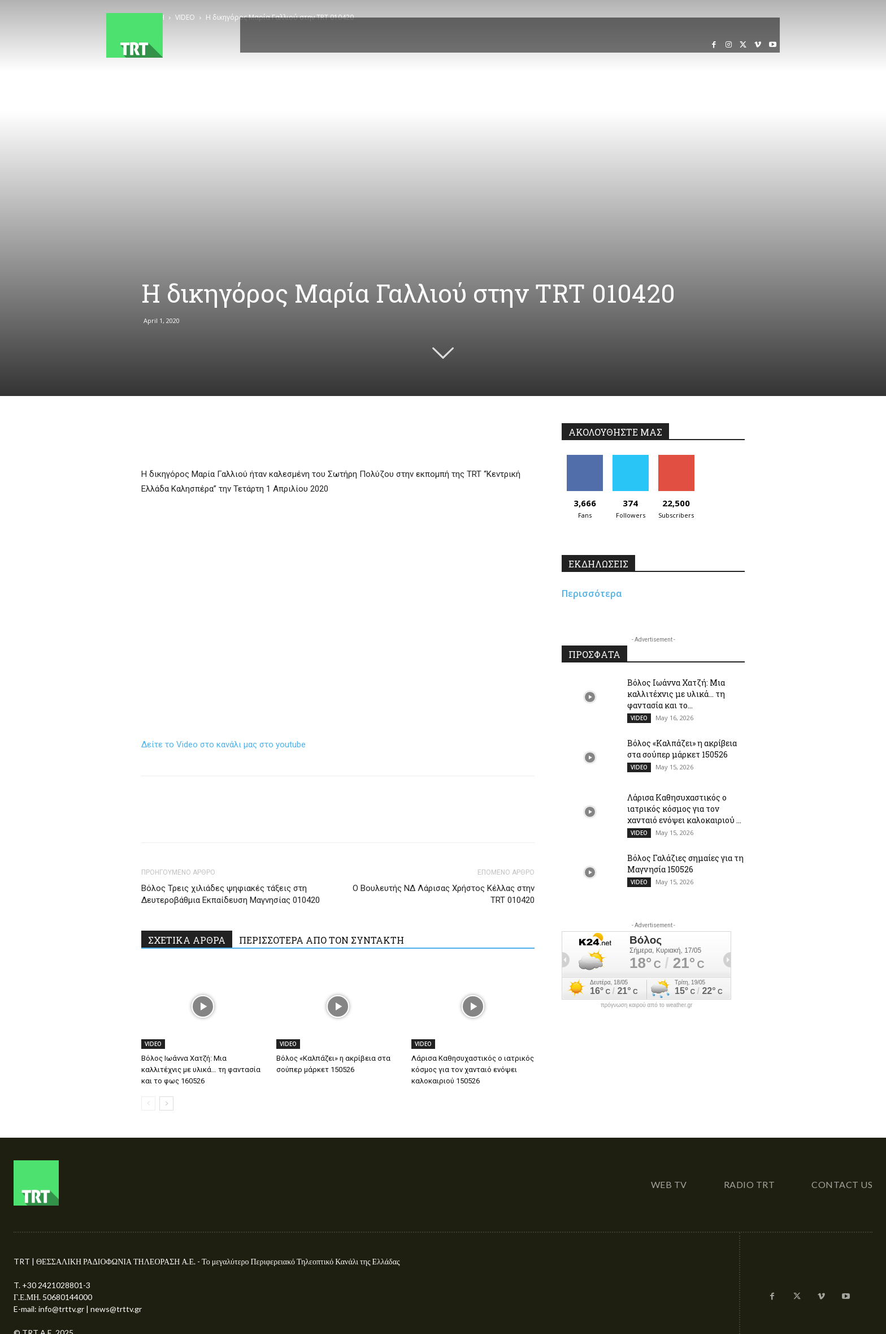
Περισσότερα (592, 593)
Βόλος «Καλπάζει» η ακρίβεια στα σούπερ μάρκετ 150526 (682, 749)
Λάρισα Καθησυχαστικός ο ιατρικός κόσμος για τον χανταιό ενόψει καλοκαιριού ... (684, 808)
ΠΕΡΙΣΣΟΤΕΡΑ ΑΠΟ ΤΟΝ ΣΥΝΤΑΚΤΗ (321, 940)
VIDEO (153, 1044)
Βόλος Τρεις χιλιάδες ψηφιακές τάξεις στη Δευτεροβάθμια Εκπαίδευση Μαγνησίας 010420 (230, 894)
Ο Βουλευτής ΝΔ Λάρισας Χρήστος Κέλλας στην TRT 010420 (444, 894)
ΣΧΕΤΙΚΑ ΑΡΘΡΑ (186, 940)
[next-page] (166, 1103)
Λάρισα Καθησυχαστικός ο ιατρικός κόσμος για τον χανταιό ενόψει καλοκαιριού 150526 (472, 1069)
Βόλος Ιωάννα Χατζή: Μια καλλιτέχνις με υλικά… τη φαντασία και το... (676, 694)
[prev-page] (148, 1103)
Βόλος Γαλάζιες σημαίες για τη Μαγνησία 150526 (685, 864)
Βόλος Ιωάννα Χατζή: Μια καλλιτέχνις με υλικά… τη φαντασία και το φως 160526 (200, 1069)
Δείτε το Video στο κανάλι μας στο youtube (223, 744)
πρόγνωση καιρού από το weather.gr (647, 1005)
